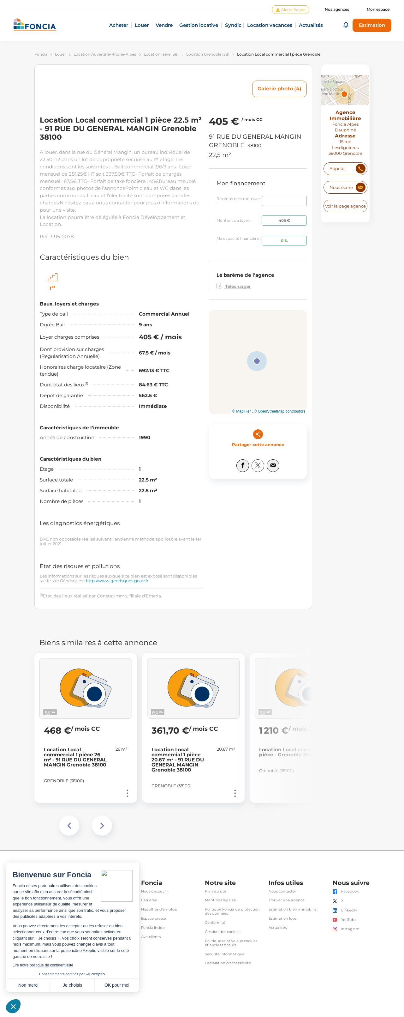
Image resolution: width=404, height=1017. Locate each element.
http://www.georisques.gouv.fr (117, 580)
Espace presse (153, 919)
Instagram (350, 929)
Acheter (118, 25)
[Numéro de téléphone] (345, 168)
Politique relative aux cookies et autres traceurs (231, 943)
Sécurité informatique (225, 954)
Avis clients (151, 937)
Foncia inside (153, 928)
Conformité (215, 923)
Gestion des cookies (222, 932)
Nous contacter (282, 891)
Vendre (164, 25)
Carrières (149, 900)
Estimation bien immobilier (293, 909)
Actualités (278, 928)
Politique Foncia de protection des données (232, 911)
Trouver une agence (287, 900)
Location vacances (269, 25)
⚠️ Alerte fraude (291, 9)
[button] (345, 25)
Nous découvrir (154, 891)
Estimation (372, 25)
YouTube (349, 920)
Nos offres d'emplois (159, 909)
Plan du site (215, 891)
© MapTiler (241, 411)
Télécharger (234, 286)
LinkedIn (349, 910)
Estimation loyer (283, 919)
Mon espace (378, 9)
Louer (142, 25)
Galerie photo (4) (279, 89)
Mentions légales (220, 900)
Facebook (350, 891)
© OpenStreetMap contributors (280, 411)
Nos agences (337, 9)
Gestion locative (198, 25)
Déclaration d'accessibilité (228, 963)
